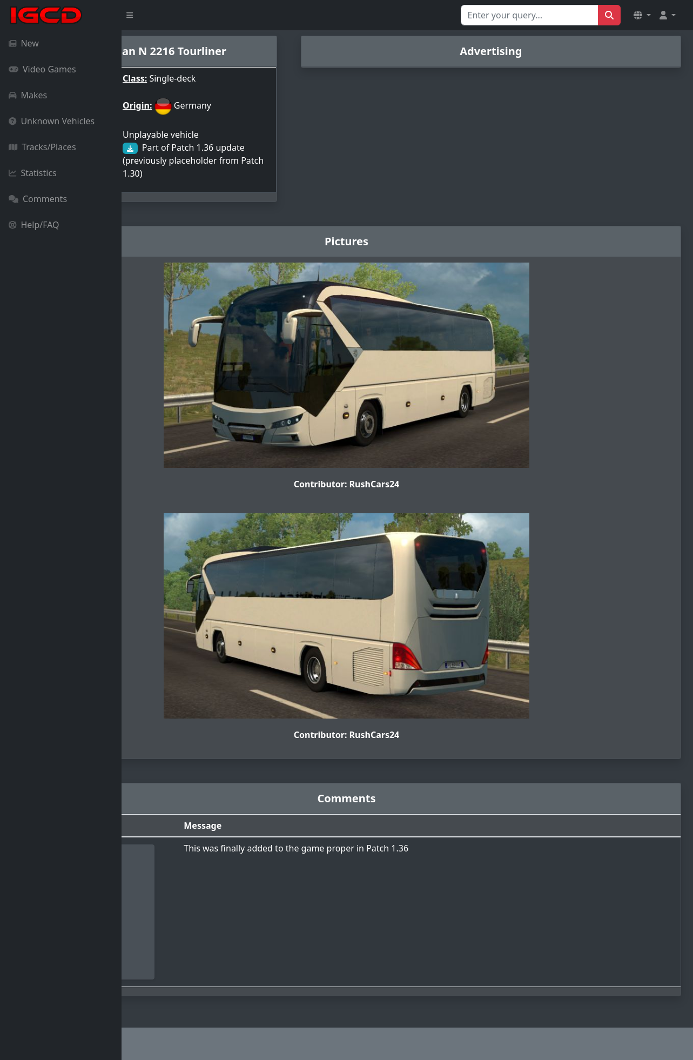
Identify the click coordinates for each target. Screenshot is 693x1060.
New (24, 43)
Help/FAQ (34, 225)
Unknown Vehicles (52, 121)
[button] (642, 15)
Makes (28, 95)
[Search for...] (529, 15)
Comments (38, 199)
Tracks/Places (42, 147)
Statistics (33, 173)
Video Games (42, 69)
